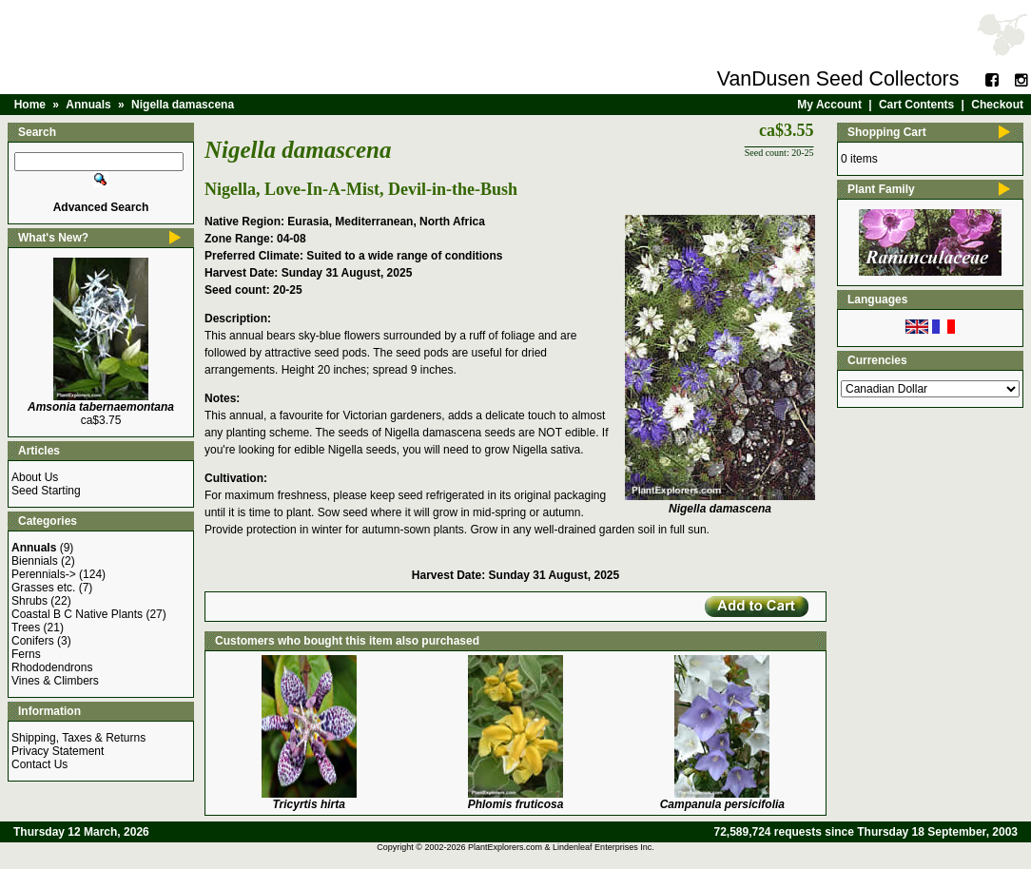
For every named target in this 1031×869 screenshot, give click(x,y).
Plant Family (881, 189)
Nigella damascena (182, 104)
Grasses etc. (43, 587)
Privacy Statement (57, 751)
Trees (25, 627)
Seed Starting (46, 490)
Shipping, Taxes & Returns (78, 737)
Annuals (88, 104)
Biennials (34, 561)
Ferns (26, 654)
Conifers (32, 640)
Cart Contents (916, 104)
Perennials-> (43, 574)
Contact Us (39, 764)
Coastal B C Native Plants (77, 614)
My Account (829, 104)
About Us (34, 477)
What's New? (53, 237)
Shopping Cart (886, 132)
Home (30, 104)
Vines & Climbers (55, 680)
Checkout (997, 104)
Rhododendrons (51, 667)
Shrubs (29, 601)
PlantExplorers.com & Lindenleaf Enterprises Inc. (561, 847)
